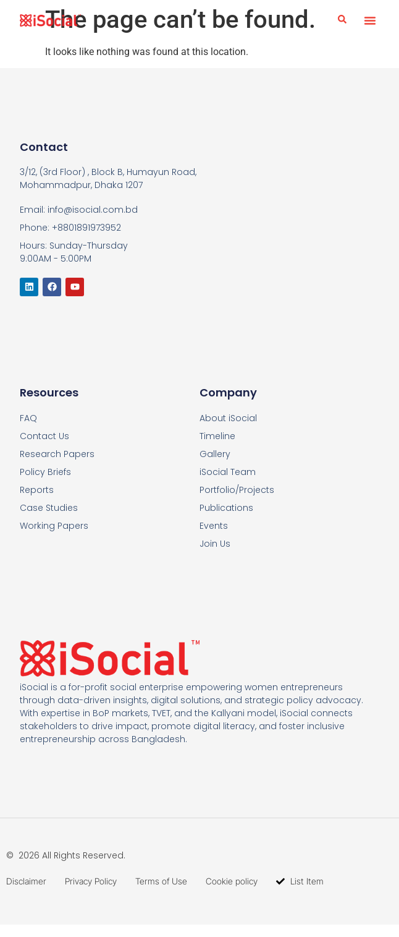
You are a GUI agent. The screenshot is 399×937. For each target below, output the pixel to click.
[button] (370, 20)
